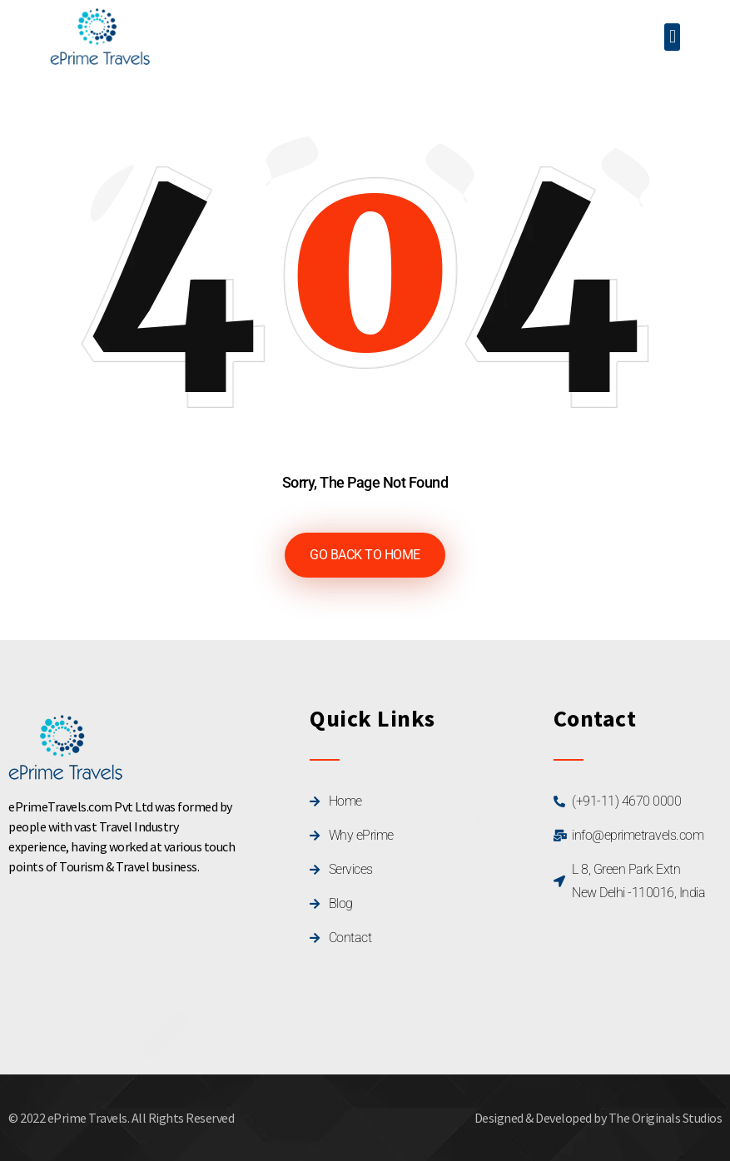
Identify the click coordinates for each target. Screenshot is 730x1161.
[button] (672, 37)
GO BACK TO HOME (365, 555)
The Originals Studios (665, 1117)
